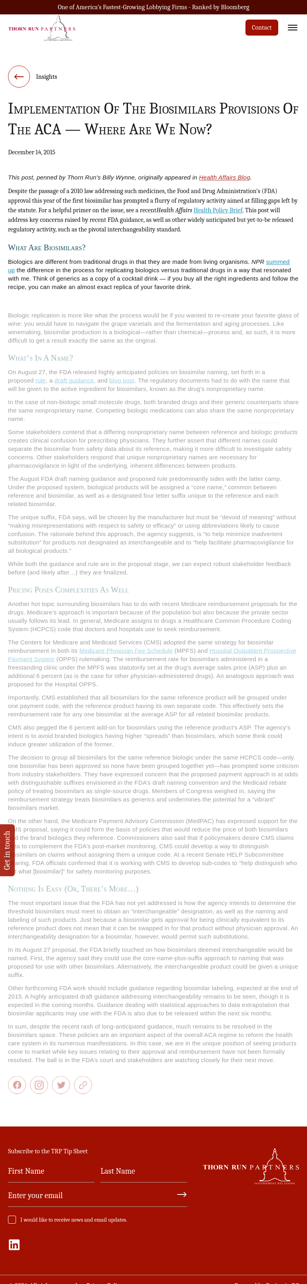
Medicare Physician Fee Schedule (126, 656)
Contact (262, 27)
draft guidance (74, 386)
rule (41, 386)
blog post (122, 386)
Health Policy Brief (217, 213)
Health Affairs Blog (224, 180)
